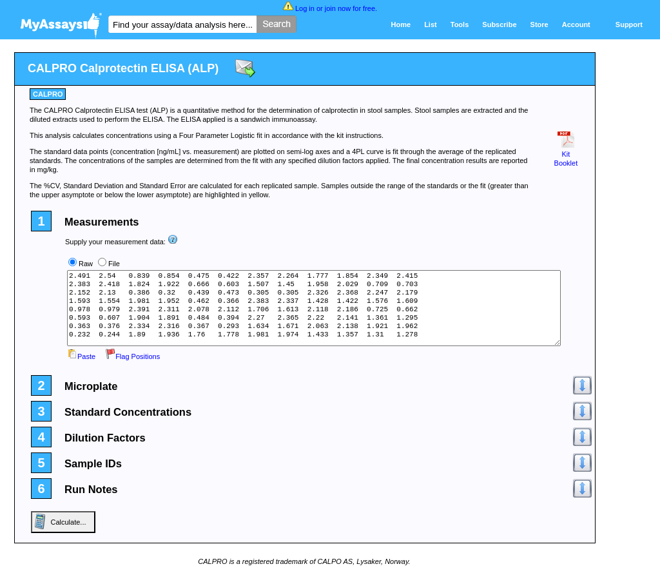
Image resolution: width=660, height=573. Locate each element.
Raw (86, 263)
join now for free (350, 8)
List (430, 24)
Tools (460, 24)
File (114, 263)
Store (539, 24)
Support (629, 24)
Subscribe (499, 24)
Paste (81, 356)
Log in (305, 8)
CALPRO (48, 94)
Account (576, 24)
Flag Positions (132, 356)
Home (401, 24)
